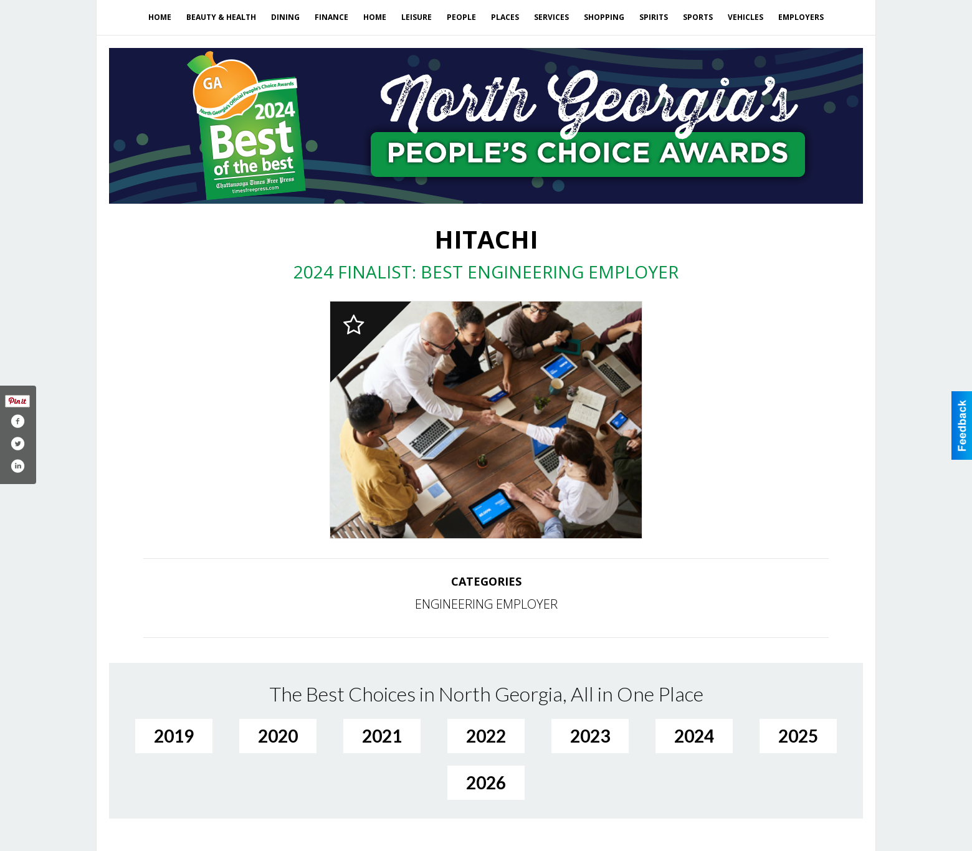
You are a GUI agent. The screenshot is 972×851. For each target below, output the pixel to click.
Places (505, 17)
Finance (331, 17)
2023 (590, 735)
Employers (801, 17)
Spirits (653, 17)
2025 (798, 735)
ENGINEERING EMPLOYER (486, 604)
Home (159, 17)
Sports (698, 17)
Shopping (604, 17)
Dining (285, 17)
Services (551, 17)
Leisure (416, 17)
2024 (694, 735)
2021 (382, 735)
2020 (278, 735)
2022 (486, 735)
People (461, 17)
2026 (486, 782)
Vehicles (745, 17)
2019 (174, 735)
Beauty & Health (221, 17)
